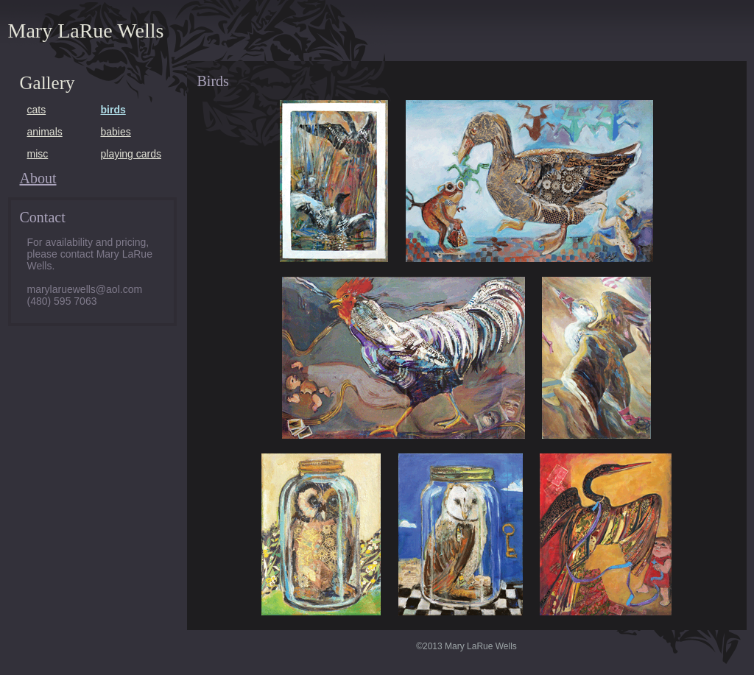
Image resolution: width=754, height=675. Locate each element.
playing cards (131, 154)
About (38, 178)
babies (116, 132)
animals (45, 132)
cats (36, 110)
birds (113, 110)
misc (38, 154)
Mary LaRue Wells (86, 30)
